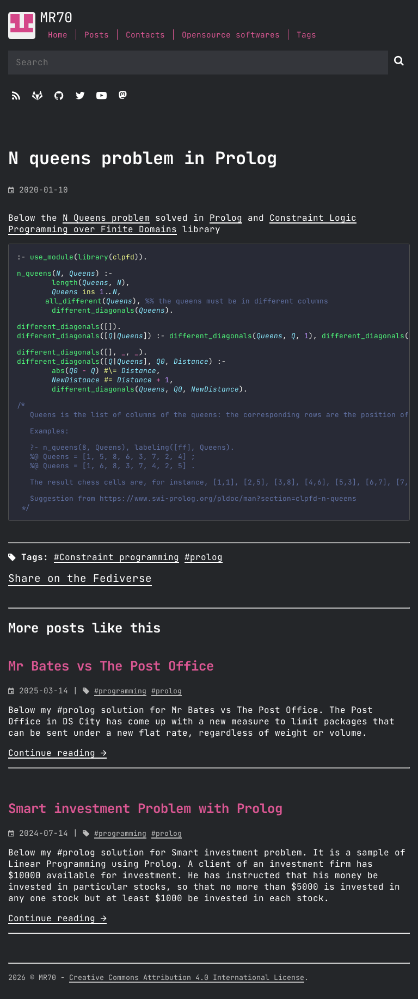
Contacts (145, 35)
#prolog (204, 557)
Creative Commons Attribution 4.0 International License (186, 978)
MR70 (56, 18)
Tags (306, 35)
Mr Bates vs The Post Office (111, 666)
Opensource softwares (231, 35)
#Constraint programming (116, 557)
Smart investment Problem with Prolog (145, 809)
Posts (96, 35)
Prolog (226, 218)
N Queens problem (106, 218)
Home (57, 35)
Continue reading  (57, 753)
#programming (120, 691)
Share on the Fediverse (80, 579)
